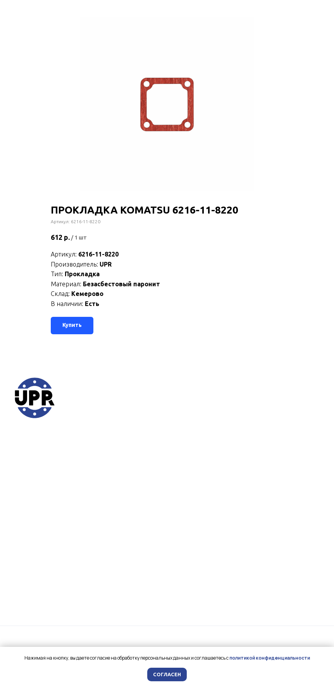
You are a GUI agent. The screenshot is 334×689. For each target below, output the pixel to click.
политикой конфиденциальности (269, 658)
